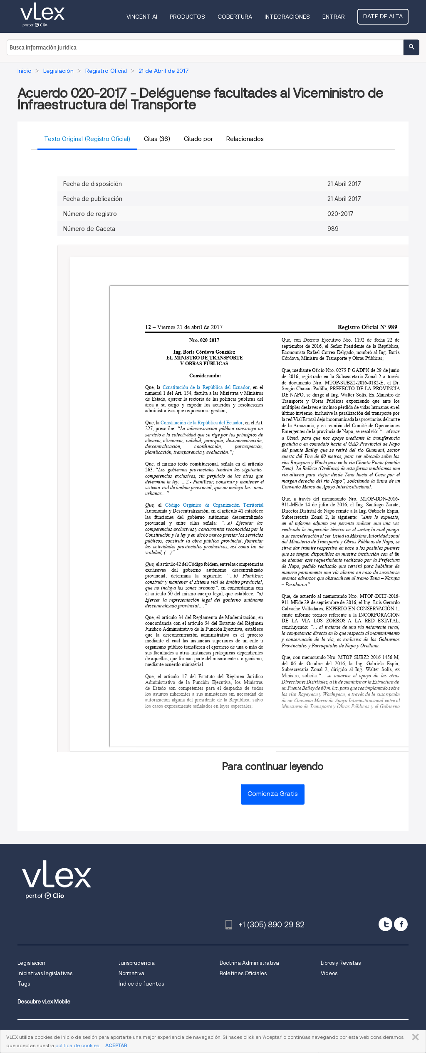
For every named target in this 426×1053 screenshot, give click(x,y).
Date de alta (383, 16)
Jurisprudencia (137, 963)
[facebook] (401, 924)
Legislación (31, 963)
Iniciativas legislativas (44, 973)
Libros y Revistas (341, 963)
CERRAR (413, 1037)
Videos (329, 973)
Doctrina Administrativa (249, 963)
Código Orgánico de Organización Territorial (214, 505)
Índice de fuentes (141, 984)
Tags (23, 984)
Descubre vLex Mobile (43, 1001)
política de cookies (77, 1045)
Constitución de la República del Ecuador (206, 387)
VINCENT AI (141, 16)
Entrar (333, 16)
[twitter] (385, 924)
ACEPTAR (116, 1045)
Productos (187, 16)
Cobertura (235, 16)
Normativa (131, 973)
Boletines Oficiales (243, 973)
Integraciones (287, 16)
